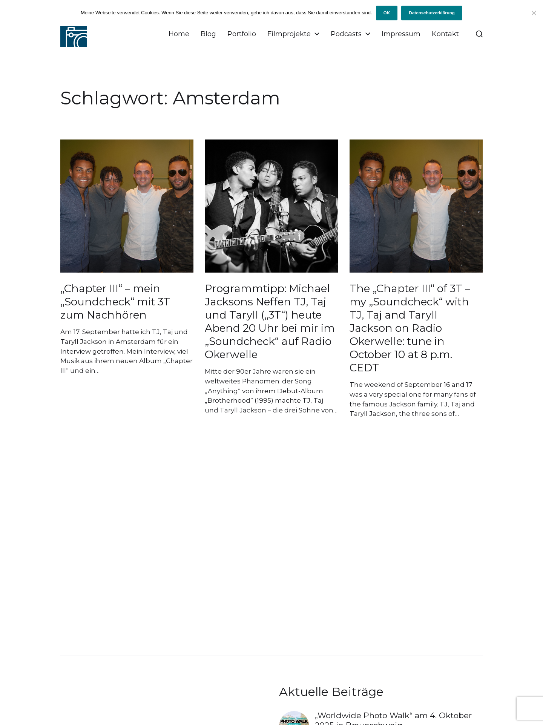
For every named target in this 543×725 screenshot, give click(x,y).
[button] (479, 34)
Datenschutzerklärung (432, 13)
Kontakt (445, 34)
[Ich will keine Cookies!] (533, 13)
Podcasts (346, 34)
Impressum (401, 34)
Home (179, 34)
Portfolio (241, 34)
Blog (208, 34)
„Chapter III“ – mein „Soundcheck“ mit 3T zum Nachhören (115, 301)
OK (386, 13)
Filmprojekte (289, 34)
